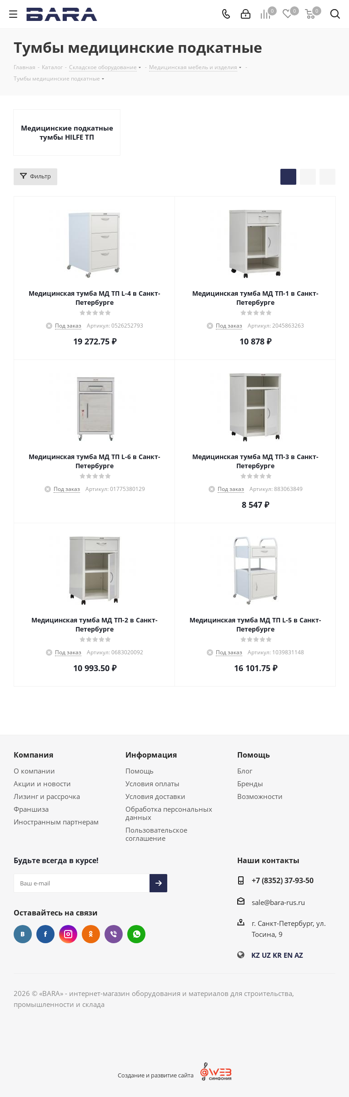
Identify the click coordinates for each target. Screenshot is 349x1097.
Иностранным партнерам (56, 821)
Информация (151, 755)
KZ (255, 955)
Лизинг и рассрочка (47, 796)
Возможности (260, 796)
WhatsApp (136, 934)
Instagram (68, 934)
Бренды (250, 783)
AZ (298, 955)
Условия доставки (155, 796)
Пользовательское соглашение (156, 834)
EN (288, 955)
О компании (34, 770)
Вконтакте (23, 934)
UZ (266, 955)
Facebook (45, 934)
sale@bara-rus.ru (278, 902)
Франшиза (31, 809)
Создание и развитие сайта (156, 1075)
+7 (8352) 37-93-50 (283, 880)
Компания (33, 755)
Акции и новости (42, 783)
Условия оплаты (152, 783)
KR (277, 955)
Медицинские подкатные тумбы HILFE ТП (67, 132)
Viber (114, 934)
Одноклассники (91, 934)
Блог (244, 770)
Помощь (139, 770)
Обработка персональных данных (168, 813)
